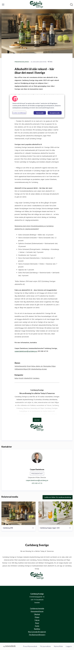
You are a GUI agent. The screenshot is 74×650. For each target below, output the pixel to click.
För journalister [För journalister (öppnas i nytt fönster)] (45, 646)
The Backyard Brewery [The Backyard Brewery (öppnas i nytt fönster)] (37, 635)
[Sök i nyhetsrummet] (71, 4)
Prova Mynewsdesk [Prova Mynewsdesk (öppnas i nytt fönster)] (30, 646)
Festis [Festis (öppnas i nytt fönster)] (37, 626)
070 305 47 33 (37, 483)
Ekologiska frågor (49, 366)
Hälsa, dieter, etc (37, 366)
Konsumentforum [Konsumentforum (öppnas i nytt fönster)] (37, 611)
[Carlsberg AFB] (18, 513)
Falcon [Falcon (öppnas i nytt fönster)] (37, 620)
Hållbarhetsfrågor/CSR (23, 369)
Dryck (29, 366)
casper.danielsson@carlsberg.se (26, 351)
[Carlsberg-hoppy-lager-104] (55, 513)
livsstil (21, 378)
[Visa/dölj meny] (3, 4)
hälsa (16, 378)
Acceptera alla (55, 113)
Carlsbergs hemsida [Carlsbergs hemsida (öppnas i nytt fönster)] (37, 608)
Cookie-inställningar (19, 113)
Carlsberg (36, 378)
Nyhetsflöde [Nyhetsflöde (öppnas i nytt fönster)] (58, 646)
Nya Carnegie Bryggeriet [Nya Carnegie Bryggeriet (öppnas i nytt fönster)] (37, 632)
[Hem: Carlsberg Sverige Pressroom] (36, 4)
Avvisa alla (39, 113)
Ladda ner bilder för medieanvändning (57, 497)
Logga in (69, 646)
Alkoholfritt (28, 378)
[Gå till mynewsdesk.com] (9, 646)
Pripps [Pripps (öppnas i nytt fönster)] (37, 617)
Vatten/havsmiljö (20, 366)
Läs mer (37, 420)
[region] (37, 106)
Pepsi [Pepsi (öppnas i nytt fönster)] (37, 623)
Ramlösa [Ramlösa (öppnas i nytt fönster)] (37, 629)
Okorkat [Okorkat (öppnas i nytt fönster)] (37, 614)
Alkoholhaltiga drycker (39, 369)
